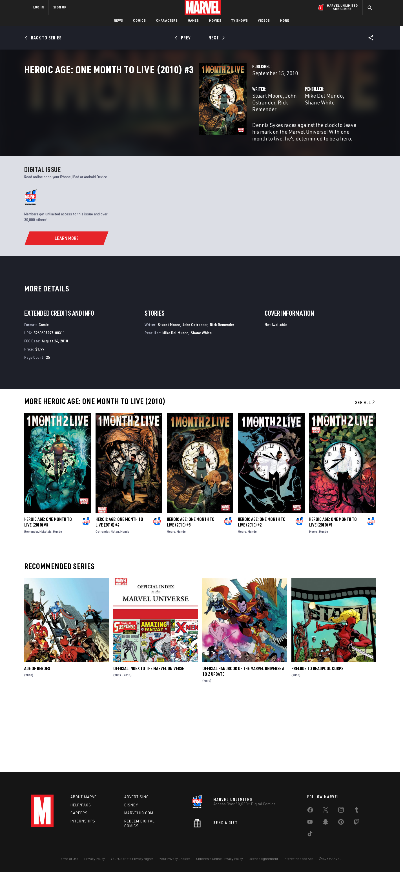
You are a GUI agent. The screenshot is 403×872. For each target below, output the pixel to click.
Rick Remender (218, 120)
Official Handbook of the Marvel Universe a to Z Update (243, 742)
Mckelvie (45, 602)
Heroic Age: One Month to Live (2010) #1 (333, 592)
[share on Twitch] (356, 823)
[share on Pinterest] (341, 823)
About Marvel (84, 797)
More (284, 20)
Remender (31, 602)
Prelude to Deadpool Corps (317, 739)
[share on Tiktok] (310, 835)
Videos (264, 20)
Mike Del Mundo (263, 120)
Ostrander (102, 602)
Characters (167, 20)
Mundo (57, 602)
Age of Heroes (37, 739)
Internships (82, 821)
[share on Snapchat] (325, 823)
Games (193, 20)
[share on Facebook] (310, 811)
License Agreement (263, 859)
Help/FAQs (80, 805)
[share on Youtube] (310, 823)
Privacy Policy (94, 859)
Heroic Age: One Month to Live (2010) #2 (261, 592)
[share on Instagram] (341, 811)
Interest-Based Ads (298, 859)
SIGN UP (59, 7)
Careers (79, 813)
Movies (215, 20)
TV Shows (239, 20)
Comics (139, 20)
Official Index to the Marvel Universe (148, 739)
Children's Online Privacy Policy (219, 859)
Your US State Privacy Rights (132, 859)
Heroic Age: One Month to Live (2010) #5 (48, 592)
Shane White (299, 120)
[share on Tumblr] (356, 811)
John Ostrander (180, 120)
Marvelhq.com (138, 813)
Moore (171, 602)
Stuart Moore (145, 120)
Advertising (136, 797)
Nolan (115, 602)
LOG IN (38, 7)
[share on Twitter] (325, 811)
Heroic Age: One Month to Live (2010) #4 (119, 592)
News (118, 20)
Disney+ (132, 805)
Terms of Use (69, 859)
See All (365, 473)
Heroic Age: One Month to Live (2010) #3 (190, 592)
